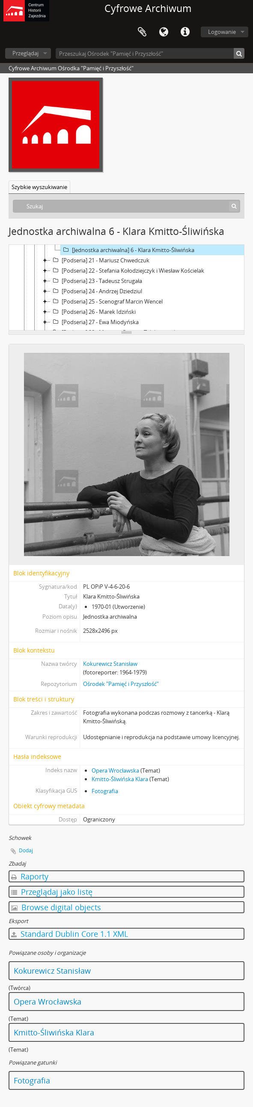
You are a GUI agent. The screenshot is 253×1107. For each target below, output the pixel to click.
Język (163, 32)
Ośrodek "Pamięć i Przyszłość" (121, 684)
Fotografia (105, 791)
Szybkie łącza (185, 32)
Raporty (29, 876)
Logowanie (222, 32)
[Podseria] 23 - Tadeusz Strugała (96, 281)
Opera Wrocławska (115, 770)
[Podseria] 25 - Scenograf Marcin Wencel (107, 301)
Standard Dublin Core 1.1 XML (69, 934)
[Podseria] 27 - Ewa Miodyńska (95, 322)
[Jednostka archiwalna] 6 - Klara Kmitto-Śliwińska (127, 250)
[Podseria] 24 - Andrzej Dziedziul (96, 291)
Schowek (142, 32)
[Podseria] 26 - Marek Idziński (93, 312)
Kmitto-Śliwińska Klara (120, 779)
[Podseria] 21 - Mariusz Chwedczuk (100, 260)
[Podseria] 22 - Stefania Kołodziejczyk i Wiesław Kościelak (127, 270)
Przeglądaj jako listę (51, 892)
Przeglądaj (25, 53)
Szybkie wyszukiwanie (39, 187)
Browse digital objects (56, 907)
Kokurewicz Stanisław (110, 664)
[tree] (126, 288)
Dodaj (26, 850)
